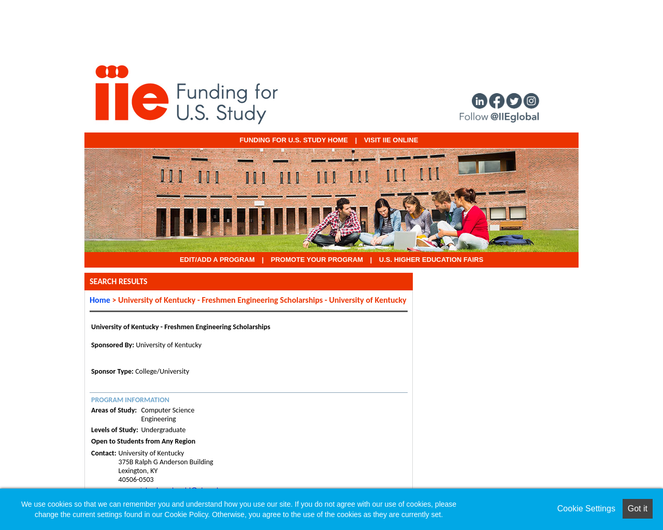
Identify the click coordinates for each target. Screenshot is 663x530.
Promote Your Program (317, 259)
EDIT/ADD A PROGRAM (217, 259)
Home (100, 300)
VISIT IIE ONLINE (391, 140)
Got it (637, 508)
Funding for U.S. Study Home (294, 140)
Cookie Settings (586, 508)
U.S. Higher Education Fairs (431, 259)
